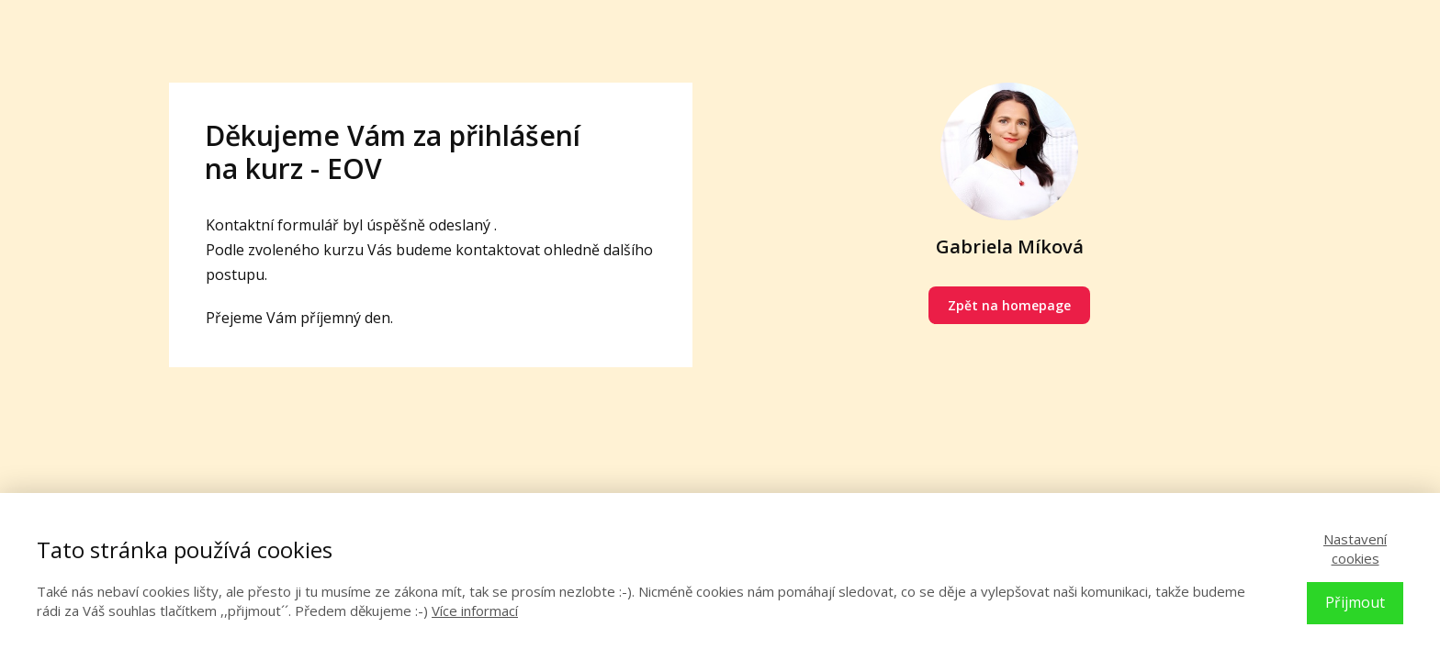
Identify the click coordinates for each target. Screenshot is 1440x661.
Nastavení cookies (1355, 548)
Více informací (475, 610)
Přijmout (1355, 602)
